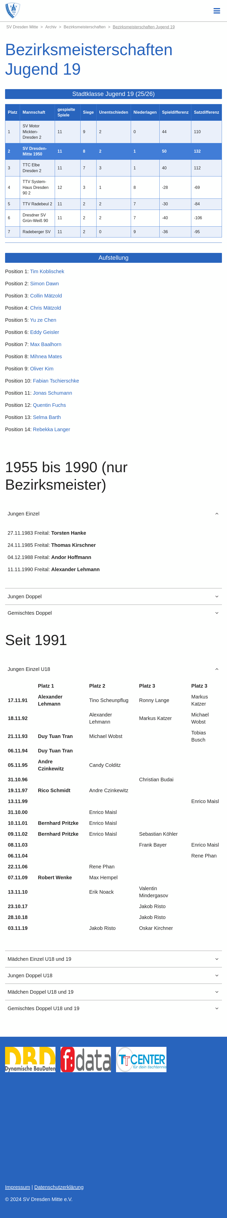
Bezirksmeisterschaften (84, 27)
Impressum (17, 1187)
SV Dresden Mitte (22, 27)
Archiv (50, 27)
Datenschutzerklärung (59, 1187)
